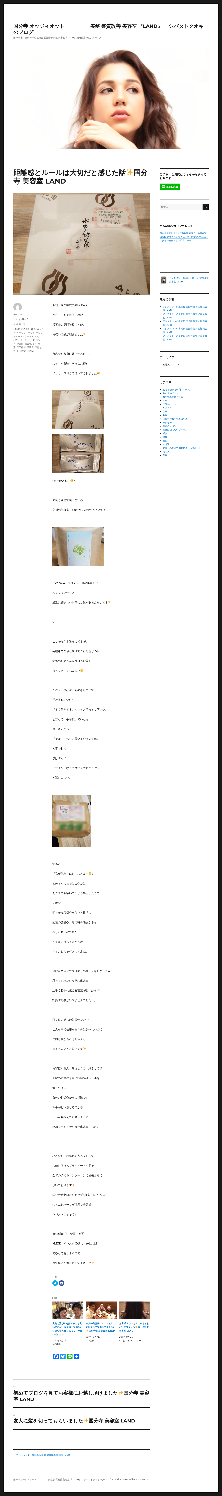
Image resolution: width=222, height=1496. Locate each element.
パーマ (31, 340)
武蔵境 (30, 347)
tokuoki (17, 314)
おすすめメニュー (172, 393)
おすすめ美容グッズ (173, 396)
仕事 (165, 411)
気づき (22, 324)
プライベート (169, 404)
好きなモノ (168, 422)
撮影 (165, 440)
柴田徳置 (21, 347)
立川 (15, 351)
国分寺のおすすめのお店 (175, 418)
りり (165, 400)
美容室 (22, 351)
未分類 (166, 444)
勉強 (15, 324)
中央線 (20, 343)
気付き (38, 347)
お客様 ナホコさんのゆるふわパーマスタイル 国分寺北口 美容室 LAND (134, 1327)
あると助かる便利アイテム (176, 389)
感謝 (165, 433)
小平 (34, 343)
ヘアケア (167, 407)
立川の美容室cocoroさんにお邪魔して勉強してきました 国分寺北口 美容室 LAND (100, 1327)
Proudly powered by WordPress (130, 1479)
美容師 (30, 351)
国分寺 (28, 343)
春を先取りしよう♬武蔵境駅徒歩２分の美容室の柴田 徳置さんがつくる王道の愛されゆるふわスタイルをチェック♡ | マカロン (184, 237)
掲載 (165, 437)
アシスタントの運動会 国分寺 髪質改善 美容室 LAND (43, 1455)
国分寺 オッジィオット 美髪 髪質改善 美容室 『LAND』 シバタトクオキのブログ (61, 1479)
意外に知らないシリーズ (175, 429)
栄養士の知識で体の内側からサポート (182, 448)
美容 (165, 455)
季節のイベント (170, 426)
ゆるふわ (25, 329)
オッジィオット (27, 332)
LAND (16, 329)
